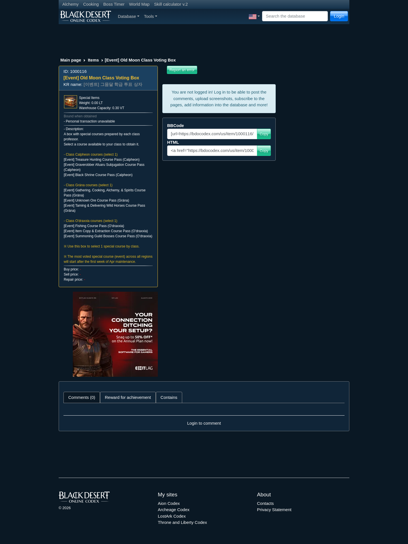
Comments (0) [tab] (81, 397)
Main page (70, 60)
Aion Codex (169, 503)
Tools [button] (150, 16)
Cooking (91, 4)
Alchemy (70, 4)
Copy (264, 134)
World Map (139, 4)
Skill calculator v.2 (171, 4)
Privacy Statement (274, 509)
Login (339, 16)
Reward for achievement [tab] (128, 397)
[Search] (295, 16)
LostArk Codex (172, 516)
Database (128, 16)
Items (93, 60)
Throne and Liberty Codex (182, 522)
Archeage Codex (174, 509)
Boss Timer (114, 4)
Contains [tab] (169, 397)
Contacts (265, 503)
